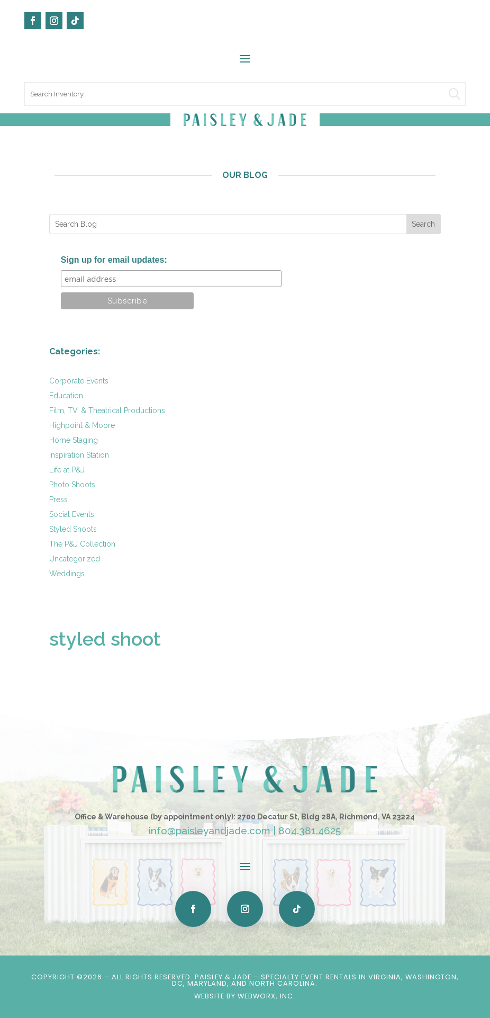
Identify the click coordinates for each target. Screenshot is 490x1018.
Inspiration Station (79, 455)
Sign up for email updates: (114, 259)
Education (66, 395)
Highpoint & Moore (82, 425)
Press (58, 499)
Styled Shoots (73, 529)
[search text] (244, 94)
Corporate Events (78, 381)
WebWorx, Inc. (266, 996)
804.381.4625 (309, 830)
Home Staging (73, 440)
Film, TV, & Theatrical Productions (107, 410)
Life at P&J (67, 470)
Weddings (67, 573)
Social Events (71, 514)
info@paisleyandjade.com (209, 830)
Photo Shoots (72, 484)
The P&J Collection (82, 544)
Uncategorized (74, 559)
